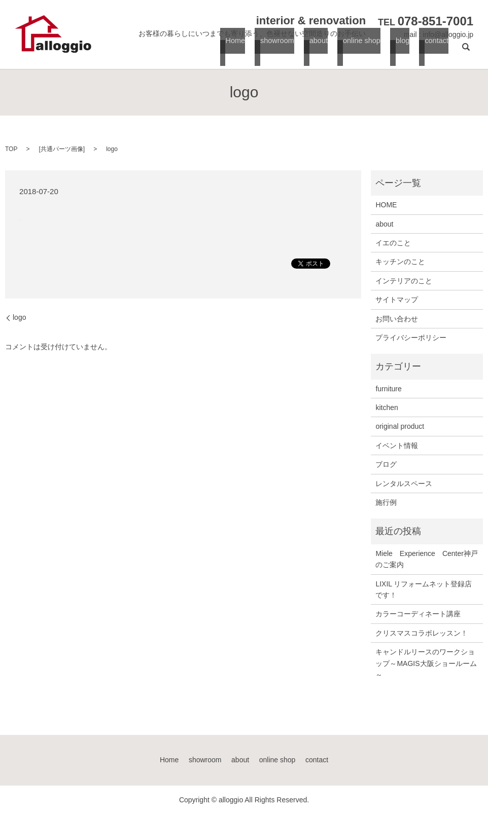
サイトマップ (396, 299)
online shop (360, 51)
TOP (11, 149)
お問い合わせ (396, 319)
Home (234, 51)
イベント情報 (396, 445)
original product (399, 426)
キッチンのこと (400, 261)
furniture (388, 389)
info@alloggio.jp (448, 34)
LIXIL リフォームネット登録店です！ (423, 589)
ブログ (386, 464)
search (465, 51)
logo (19, 317)
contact (434, 51)
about (316, 51)
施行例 (386, 502)
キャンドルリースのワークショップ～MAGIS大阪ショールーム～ (425, 663)
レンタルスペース (403, 483)
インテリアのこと (403, 281)
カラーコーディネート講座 (418, 614)
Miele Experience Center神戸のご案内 (426, 559)
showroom (275, 51)
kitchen (386, 407)
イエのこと (393, 243)
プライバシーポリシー (410, 338)
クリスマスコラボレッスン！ (421, 633)
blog (401, 51)
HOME (386, 205)
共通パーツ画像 (62, 149)
